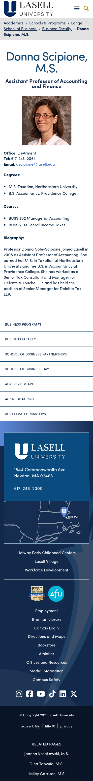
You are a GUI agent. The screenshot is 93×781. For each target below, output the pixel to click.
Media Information (46, 671)
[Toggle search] (86, 8)
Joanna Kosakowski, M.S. (46, 753)
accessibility (30, 725)
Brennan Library (46, 619)
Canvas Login (46, 628)
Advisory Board (19, 383)
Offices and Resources (46, 662)
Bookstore (47, 645)
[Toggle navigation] (76, 8)
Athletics (46, 653)
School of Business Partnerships (36, 353)
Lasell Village (47, 561)
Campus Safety (46, 679)
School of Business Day (27, 368)
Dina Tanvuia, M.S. (46, 763)
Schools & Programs (47, 23)
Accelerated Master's (25, 413)
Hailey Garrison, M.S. (46, 773)
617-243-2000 (28, 488)
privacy (66, 725)
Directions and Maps (46, 636)
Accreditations (19, 398)
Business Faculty (57, 28)
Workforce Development (46, 570)
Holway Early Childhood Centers (46, 552)
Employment (46, 610)
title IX (50, 725)
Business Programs (49, 322)
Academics (14, 23)
